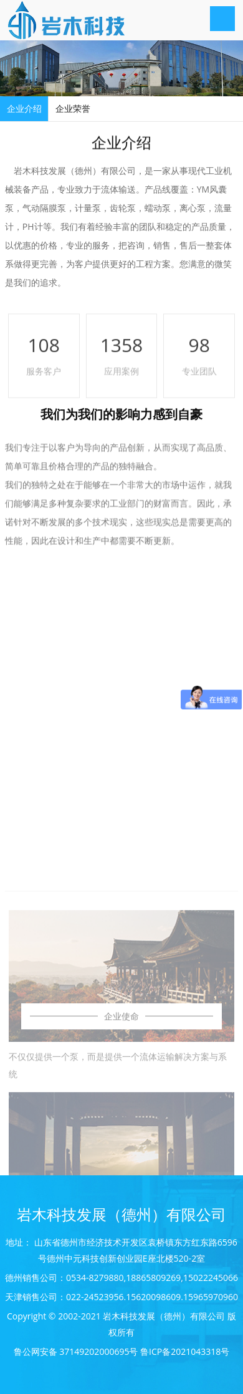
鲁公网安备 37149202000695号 (76, 1351)
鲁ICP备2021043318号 (184, 1351)
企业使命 (121, 1127)
